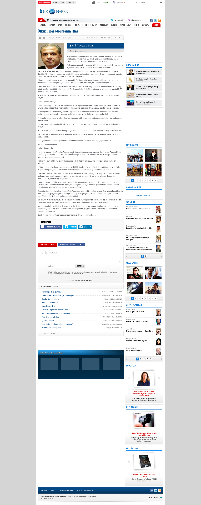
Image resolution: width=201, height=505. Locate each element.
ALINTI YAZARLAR (134, 305)
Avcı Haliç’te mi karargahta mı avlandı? (57, 324)
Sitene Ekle (70, 2)
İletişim (53, 490)
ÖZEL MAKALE (132, 407)
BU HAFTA (143, 195)
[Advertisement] (176, 44)
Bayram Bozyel (140, 238)
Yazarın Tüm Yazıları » (47, 333)
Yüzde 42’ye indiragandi (51, 328)
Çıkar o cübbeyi (48, 321)
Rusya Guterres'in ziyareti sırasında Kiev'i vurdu (145, 103)
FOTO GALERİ (132, 145)
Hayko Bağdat (140, 320)
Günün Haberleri (44, 2)
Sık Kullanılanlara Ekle (66, 490)
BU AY (150, 195)
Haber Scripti (153, 497)
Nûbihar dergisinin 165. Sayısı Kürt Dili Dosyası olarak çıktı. (144, 478)
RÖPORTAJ (131, 366)
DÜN (137, 195)
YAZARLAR (130, 202)
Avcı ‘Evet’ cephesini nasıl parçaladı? (56, 313)
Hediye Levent (140, 340)
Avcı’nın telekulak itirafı (51, 303)
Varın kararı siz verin (50, 306)
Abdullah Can (140, 247)
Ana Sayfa (44, 490)
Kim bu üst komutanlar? (51, 299)
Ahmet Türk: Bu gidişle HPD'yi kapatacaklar (147, 87)
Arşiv (62, 2)
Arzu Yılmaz (140, 330)
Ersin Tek (140, 218)
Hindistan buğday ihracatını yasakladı (146, 80)
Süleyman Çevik (140, 208)
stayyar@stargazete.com (78, 51)
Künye (55, 2)
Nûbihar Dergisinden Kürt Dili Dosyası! (67, 20)
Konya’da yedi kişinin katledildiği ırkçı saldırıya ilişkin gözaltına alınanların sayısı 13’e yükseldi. (144, 437)
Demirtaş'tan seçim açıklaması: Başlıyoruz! (147, 72)
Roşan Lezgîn (140, 227)
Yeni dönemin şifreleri (50, 317)
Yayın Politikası (88, 490)
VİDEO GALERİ (132, 263)
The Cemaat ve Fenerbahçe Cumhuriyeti (58, 295)
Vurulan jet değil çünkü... (51, 292)
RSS (78, 490)
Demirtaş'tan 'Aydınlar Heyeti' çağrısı (147, 95)
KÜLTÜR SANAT (132, 448)
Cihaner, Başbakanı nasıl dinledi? (55, 310)
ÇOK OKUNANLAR (133, 187)
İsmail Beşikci (140, 349)
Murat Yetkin (140, 311)
